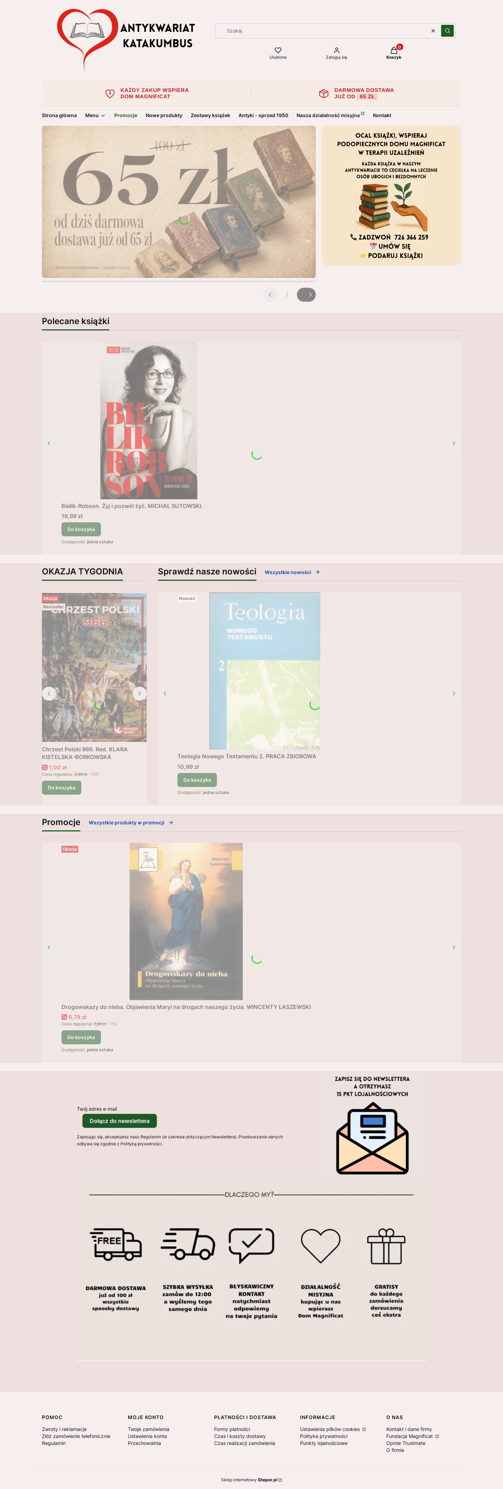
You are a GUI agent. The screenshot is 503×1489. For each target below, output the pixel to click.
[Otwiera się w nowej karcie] (80, 1370)
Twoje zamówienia (148, 1429)
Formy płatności (232, 1429)
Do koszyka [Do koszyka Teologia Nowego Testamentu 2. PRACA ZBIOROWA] (197, 780)
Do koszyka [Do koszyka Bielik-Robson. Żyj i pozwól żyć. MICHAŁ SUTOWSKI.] (81, 529)
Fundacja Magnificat (410, 1436)
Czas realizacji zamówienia (244, 1443)
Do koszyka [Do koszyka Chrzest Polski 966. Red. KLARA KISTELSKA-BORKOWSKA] (61, 787)
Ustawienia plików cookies (330, 1429)
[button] (447, 31)
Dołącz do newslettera (120, 1120)
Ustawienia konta (147, 1436)
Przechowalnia (144, 1443)
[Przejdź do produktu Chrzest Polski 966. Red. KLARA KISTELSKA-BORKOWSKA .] (94, 667)
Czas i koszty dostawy (240, 1436)
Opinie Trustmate (405, 1443)
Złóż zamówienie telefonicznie (76, 1436)
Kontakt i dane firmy (409, 1429)
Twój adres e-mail (97, 1109)
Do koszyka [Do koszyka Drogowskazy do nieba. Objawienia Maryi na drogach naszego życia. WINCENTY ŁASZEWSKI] (81, 1037)
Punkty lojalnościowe (324, 1443)
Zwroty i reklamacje (64, 1429)
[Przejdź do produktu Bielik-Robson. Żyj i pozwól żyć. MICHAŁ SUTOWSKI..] (148, 420)
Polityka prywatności (324, 1436)
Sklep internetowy (249, 1479)
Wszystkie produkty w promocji (131, 822)
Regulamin (54, 1443)
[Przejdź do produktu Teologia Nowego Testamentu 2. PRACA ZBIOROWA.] (264, 671)
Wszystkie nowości (292, 572)
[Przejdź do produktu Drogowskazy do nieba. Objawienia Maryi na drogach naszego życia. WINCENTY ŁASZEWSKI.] (186, 921)
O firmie (395, 1450)
